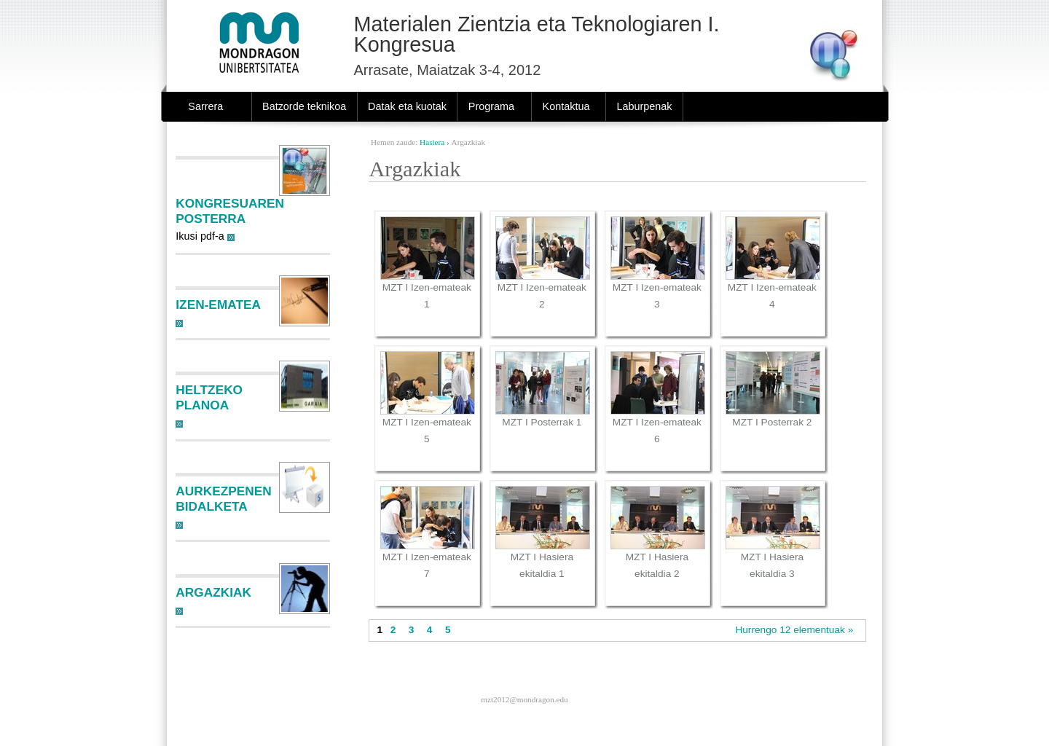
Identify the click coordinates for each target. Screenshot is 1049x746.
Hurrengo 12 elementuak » (794, 629)
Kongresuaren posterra (230, 211)
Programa (491, 106)
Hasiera (432, 142)
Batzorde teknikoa (304, 106)
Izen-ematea (218, 304)
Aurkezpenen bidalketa (223, 499)
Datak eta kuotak (407, 106)
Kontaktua (566, 106)
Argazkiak (213, 592)
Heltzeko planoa (209, 397)
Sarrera (205, 106)
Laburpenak (644, 106)
